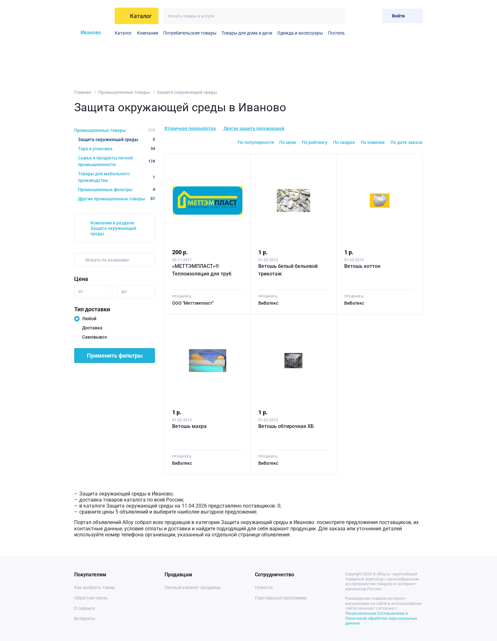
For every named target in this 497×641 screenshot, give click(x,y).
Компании (147, 33)
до (124, 291)
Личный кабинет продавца (193, 587)
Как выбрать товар (94, 587)
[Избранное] (356, 15)
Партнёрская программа (281, 597)
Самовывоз (94, 337)
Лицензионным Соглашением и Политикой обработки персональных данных (381, 618)
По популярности (256, 142)
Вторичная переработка (190, 128)
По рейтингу (314, 142)
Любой (89, 318)
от (80, 291)
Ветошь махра (189, 426)
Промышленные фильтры (116, 189)
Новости (264, 587)
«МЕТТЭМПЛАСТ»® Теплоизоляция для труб (201, 270)
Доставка (92, 327)
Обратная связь (91, 597)
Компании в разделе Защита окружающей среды (113, 228)
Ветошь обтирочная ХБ (286, 426)
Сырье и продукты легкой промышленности (116, 161)
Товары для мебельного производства (116, 177)
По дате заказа (406, 142)
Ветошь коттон (362, 266)
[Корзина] (372, 16)
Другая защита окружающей (253, 128)
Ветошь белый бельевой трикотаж (288, 270)
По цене (287, 142)
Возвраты (84, 618)
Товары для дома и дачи (247, 33)
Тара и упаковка (116, 149)
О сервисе (84, 608)
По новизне (373, 142)
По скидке (344, 142)
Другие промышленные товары (116, 199)
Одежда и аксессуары (300, 33)
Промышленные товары (124, 92)
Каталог (123, 33)
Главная (82, 92)
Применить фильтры (115, 355)
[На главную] (92, 16)
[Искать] (336, 16)
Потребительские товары (189, 33)
